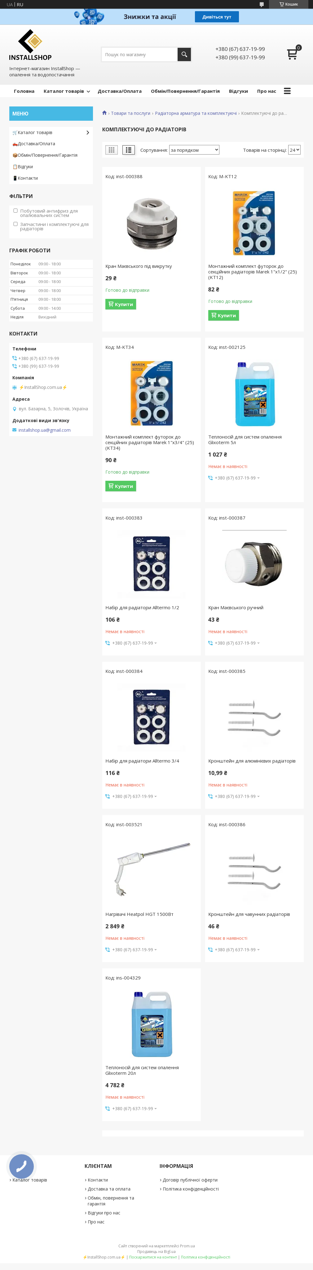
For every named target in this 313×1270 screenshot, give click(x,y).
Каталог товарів (64, 91)
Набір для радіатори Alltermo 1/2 (142, 607)
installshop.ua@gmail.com (45, 430)
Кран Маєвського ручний (235, 607)
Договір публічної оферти (190, 1180)
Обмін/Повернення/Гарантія (185, 91)
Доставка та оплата (109, 1189)
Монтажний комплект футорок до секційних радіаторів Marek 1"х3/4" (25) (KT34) (149, 442)
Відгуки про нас (104, 1213)
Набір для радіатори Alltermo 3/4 (142, 760)
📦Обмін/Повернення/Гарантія (44, 155)
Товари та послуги (130, 113)
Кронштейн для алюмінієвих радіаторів (252, 760)
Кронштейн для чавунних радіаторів (249, 914)
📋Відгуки (22, 166)
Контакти (98, 1180)
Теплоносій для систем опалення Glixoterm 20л (142, 1070)
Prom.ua (187, 1246)
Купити (124, 304)
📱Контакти (25, 178)
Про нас (266, 91)
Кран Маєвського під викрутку (138, 266)
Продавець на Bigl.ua (156, 1251)
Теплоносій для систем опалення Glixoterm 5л (245, 439)
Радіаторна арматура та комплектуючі (196, 113)
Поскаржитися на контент (153, 1257)
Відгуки (238, 91)
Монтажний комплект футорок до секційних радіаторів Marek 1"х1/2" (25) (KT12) (252, 271)
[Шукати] (184, 54)
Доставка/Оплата (120, 91)
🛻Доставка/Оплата (33, 143)
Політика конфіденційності (191, 1189)
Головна (24, 91)
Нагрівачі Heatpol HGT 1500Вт (139, 914)
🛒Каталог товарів (32, 132)
